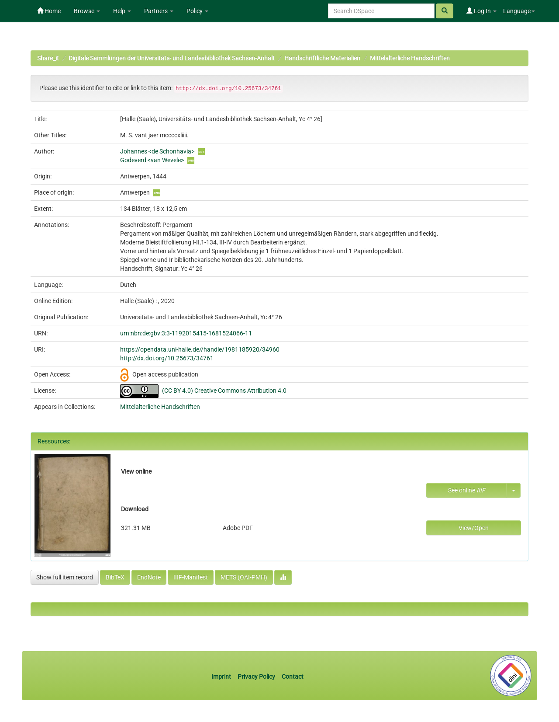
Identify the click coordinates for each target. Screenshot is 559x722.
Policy (197, 10)
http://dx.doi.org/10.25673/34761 (167, 358)
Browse (87, 10)
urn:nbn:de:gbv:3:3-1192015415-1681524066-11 (186, 333)
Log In (481, 10)
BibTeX (115, 577)
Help (122, 10)
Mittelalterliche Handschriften (410, 58)
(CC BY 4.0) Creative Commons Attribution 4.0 (224, 390)
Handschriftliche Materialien (322, 58)
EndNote (149, 577)
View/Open (474, 527)
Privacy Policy (256, 676)
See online (466, 490)
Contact (293, 676)
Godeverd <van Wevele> (152, 160)
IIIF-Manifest (190, 577)
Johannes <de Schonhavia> (157, 151)
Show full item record (64, 577)
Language (519, 10)
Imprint (221, 676)
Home (49, 10)
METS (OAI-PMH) (244, 577)
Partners (158, 10)
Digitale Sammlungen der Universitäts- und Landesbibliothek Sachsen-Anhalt (172, 58)
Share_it (48, 58)
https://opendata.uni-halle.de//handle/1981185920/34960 (200, 349)
